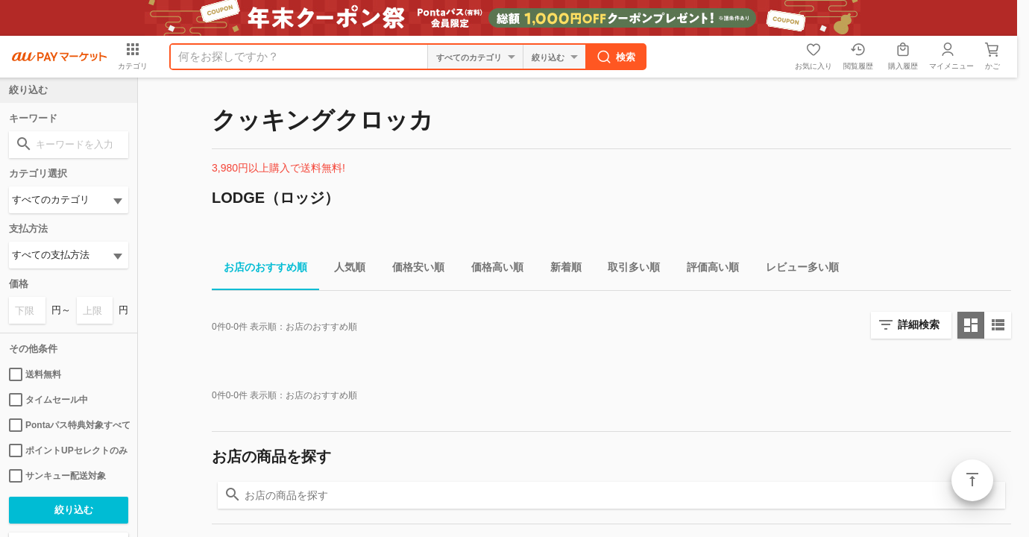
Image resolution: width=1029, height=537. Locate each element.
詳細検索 (919, 324)
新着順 (560, 269)
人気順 (343, 269)
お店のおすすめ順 (259, 269)
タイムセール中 (48, 399)
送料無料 (35, 374)
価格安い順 (412, 269)
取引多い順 (628, 269)
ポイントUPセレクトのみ (68, 450)
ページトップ (972, 480)
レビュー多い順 (796, 269)
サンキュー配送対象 (57, 476)
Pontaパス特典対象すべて (68, 425)
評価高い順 (707, 269)
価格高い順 (491, 269)
